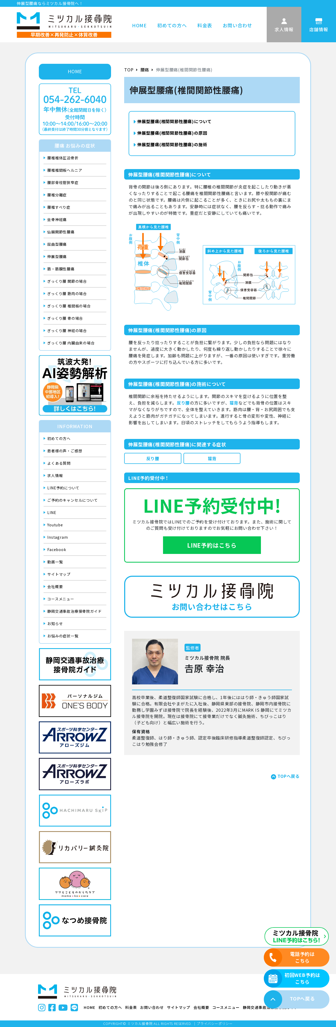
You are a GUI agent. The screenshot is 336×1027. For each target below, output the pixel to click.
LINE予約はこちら (212, 545)
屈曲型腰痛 (57, 244)
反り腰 (152, 458)
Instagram (57, 537)
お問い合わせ (237, 25)
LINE (51, 512)
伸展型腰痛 (57, 256)
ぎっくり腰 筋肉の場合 (67, 293)
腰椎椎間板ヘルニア (64, 170)
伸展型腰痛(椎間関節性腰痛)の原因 (170, 133)
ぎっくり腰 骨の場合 (65, 318)
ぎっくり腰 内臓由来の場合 (70, 342)
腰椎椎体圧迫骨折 (62, 157)
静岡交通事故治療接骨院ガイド (74, 611)
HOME (139, 25)
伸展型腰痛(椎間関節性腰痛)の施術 (170, 144)
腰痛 (144, 69)
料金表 (204, 25)
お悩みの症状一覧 (62, 635)
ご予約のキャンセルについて (72, 500)
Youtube (55, 524)
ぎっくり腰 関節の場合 (67, 281)
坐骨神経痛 (57, 219)
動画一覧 (55, 561)
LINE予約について (63, 487)
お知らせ (55, 623)
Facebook (56, 549)
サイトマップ (59, 574)
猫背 (212, 458)
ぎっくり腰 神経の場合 (67, 330)
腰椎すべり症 (58, 207)
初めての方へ (172, 25)
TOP (128, 69)
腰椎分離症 (57, 194)
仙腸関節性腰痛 (61, 231)
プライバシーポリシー (215, 1023)
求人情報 (55, 475)
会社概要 (55, 586)
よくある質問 (59, 463)
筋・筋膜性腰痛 (61, 268)
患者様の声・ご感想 (64, 450)
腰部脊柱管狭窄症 (62, 182)
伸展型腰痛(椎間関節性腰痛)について (172, 121)
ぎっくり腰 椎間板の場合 (69, 305)
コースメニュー (60, 598)
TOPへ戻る (288, 776)
